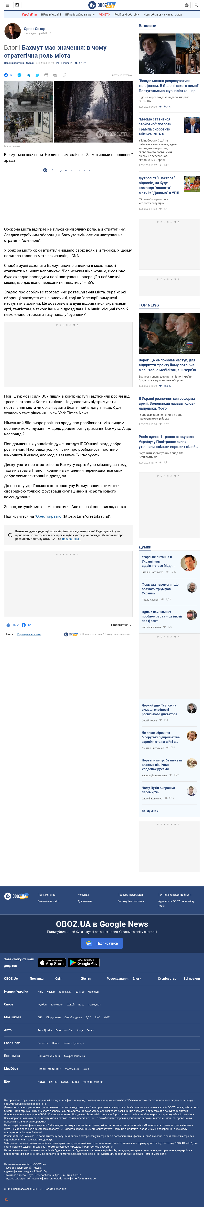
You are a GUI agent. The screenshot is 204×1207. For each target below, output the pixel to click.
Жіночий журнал (93, 1081)
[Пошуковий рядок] (196, 5)
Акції (80, 1030)
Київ (40, 991)
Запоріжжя (65, 991)
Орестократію (49, 516)
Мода (75, 1081)
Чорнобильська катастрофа (163, 14)
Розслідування (118, 979)
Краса (65, 1081)
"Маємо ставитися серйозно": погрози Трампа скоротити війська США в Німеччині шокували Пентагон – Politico (156, 127)
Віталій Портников (152, 572)
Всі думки (149, 811)
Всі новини (192, 979)
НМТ (107, 1017)
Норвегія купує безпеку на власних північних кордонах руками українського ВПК (162, 764)
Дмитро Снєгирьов (153, 748)
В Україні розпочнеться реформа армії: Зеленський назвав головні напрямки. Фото (167, 403)
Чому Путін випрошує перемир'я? (158, 790)
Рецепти (43, 1043)
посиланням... (71, 539)
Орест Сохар (34, 29)
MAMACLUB (72, 1068)
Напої (55, 1043)
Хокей (71, 1004)
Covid (86, 1068)
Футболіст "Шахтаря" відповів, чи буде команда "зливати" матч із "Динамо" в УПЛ (159, 185)
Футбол (42, 1004)
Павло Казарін (150, 599)
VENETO (104, 14)
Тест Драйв (45, 1030)
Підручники (53, 1017)
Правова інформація (130, 894)
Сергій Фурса (149, 720)
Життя (86, 979)
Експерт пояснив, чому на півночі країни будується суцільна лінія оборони (165, 378)
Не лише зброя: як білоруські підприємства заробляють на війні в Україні (161, 737)
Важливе (147, 25)
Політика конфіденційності (174, 894)
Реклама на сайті (48, 901)
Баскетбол (56, 1004)
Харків (51, 991)
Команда (83, 894)
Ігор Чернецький (151, 627)
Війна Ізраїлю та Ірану (80, 14)
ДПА (88, 1017)
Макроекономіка (74, 1056)
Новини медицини (49, 1068)
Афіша (41, 1081)
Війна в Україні (51, 14)
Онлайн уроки (73, 1017)
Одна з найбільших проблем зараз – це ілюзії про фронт (162, 616)
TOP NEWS (149, 305)
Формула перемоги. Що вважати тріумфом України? (160, 589)
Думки (145, 547)
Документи (85, 901)
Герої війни (29, 14)
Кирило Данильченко (154, 775)
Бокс (81, 1004)
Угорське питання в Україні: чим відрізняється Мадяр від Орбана (158, 561)
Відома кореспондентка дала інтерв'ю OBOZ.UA (164, 99)
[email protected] (51, 1178)
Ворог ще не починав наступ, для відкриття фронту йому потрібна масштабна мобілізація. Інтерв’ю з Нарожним (169, 365)
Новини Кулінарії (73, 1043)
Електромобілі (64, 1030)
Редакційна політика (29, 634)
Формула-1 (94, 1004)
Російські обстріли (126, 14)
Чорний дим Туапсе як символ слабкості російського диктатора (159, 709)
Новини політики (92, 634)
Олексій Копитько (152, 798)
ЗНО (97, 1017)
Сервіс (90, 1030)
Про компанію (46, 894)
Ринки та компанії (49, 1056)
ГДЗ (40, 1017)
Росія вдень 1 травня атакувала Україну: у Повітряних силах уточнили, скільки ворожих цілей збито (167, 442)
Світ (58, 979)
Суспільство (167, 979)
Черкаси (93, 991)
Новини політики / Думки (19, 63)
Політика (37, 979)
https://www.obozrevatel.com (138, 1100)
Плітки (53, 1081)
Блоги (136, 979)
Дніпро (80, 991)
